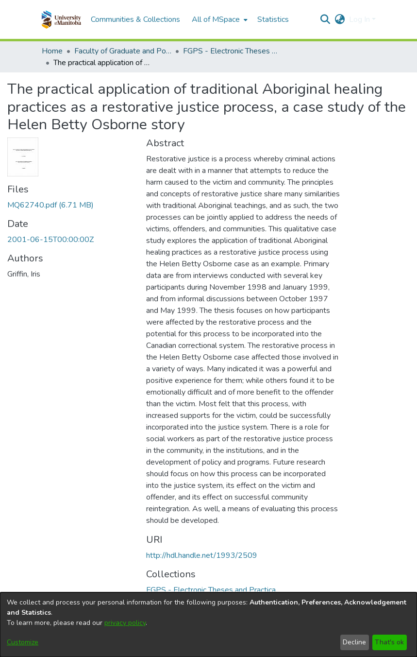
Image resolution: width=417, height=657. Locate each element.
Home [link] (52, 51)
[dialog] (208, 624)
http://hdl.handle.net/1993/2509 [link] (201, 555)
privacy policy (125, 622)
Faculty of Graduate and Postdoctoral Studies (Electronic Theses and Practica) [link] (122, 51)
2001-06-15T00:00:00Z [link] (50, 239)
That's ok (389, 642)
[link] (50, 205)
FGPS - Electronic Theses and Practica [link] (231, 51)
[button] (61, 19)
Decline (354, 642)
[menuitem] (219, 19)
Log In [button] (360, 19)
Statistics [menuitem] (273, 19)
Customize (22, 642)
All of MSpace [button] (216, 19)
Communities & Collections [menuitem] (135, 19)
